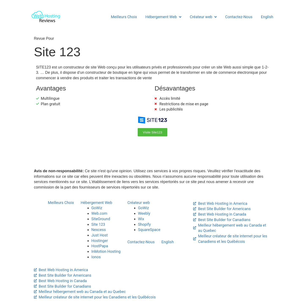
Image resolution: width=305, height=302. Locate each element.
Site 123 (98, 224)
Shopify (144, 224)
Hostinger (99, 240)
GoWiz (96, 208)
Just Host (99, 235)
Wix (141, 219)
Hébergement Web (163, 17)
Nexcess (98, 229)
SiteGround (100, 219)
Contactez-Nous (238, 17)
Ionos (96, 257)
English (267, 17)
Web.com (99, 213)
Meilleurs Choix (124, 17)
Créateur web (203, 17)
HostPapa (99, 246)
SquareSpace (149, 229)
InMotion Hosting (106, 251)
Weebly (144, 213)
